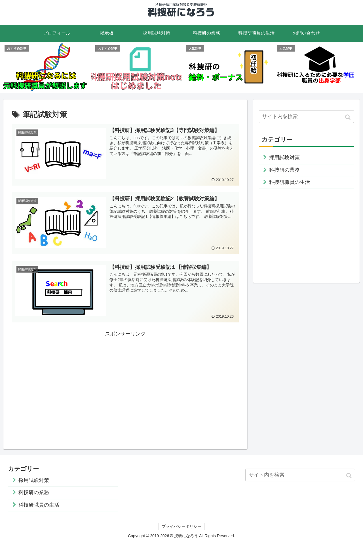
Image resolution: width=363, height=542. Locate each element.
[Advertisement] (125, 378)
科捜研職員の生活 (289, 182)
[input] (306, 116)
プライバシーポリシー (181, 526)
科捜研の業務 (284, 170)
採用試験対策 (284, 157)
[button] (348, 117)
